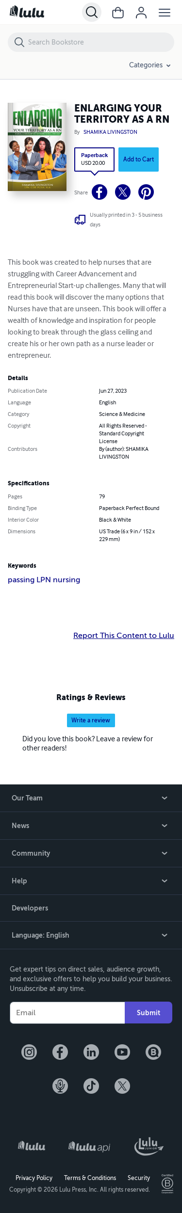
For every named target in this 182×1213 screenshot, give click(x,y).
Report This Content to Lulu (123, 635)
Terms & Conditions (90, 1178)
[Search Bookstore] (100, 42)
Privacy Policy (34, 1178)
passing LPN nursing (44, 579)
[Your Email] (67, 1013)
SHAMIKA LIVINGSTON (110, 132)
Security (139, 1178)
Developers (30, 908)
